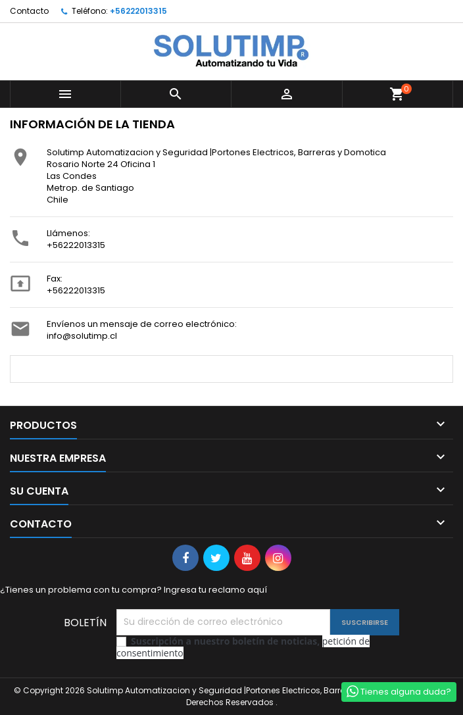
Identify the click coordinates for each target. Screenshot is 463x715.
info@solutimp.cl (82, 336)
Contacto (29, 10)
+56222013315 (138, 10)
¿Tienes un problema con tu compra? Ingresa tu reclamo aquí (133, 589)
